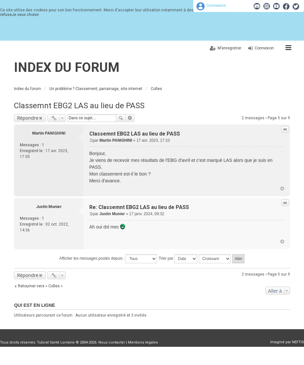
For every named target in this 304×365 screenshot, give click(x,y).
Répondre (27, 118)
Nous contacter (111, 342)
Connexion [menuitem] (264, 48)
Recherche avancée (130, 118)
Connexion (216, 5)
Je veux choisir (25, 14)
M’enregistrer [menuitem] (229, 48)
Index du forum (67, 67)
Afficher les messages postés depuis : (108, 258)
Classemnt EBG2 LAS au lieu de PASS (79, 105)
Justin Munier (49, 206)
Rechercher (121, 118)
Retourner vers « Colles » (40, 286)
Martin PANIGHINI (49, 133)
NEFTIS (298, 342)
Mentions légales (143, 342)
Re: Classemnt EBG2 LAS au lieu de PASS (139, 207)
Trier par (177, 258)
